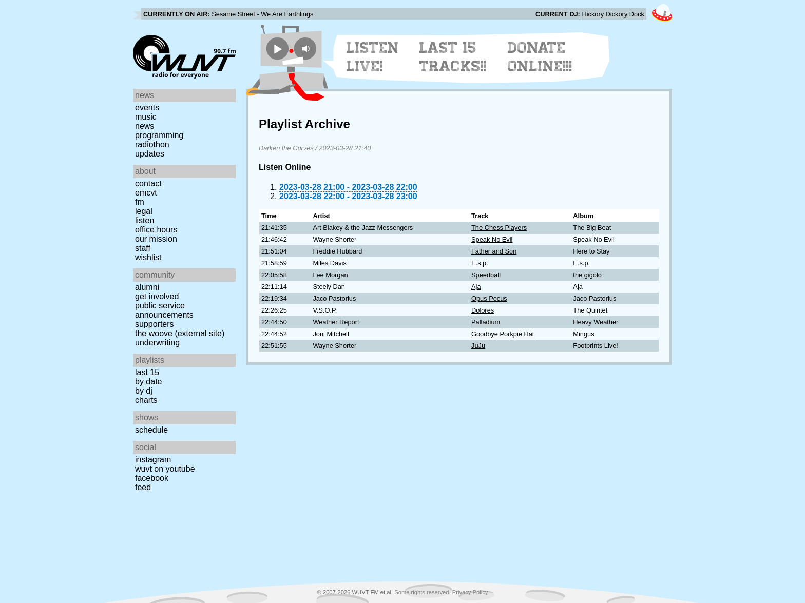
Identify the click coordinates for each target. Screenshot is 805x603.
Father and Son (493, 251)
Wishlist (148, 257)
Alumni (147, 287)
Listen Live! (373, 56)
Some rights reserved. (422, 592)
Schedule (151, 429)
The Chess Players (499, 227)
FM (139, 202)
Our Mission (156, 239)
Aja (476, 286)
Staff (142, 248)
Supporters (154, 324)
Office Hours (156, 229)
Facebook (151, 478)
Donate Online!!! (540, 56)
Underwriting (157, 342)
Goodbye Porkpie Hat (502, 334)
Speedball (486, 275)
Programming (159, 135)
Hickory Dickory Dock (613, 14)
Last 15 (147, 372)
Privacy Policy (470, 592)
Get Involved (157, 296)
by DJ (143, 390)
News (144, 126)
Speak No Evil (491, 239)
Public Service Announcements (164, 310)
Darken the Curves (286, 148)
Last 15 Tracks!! (453, 56)
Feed (143, 487)
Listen (144, 220)
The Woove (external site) (179, 333)
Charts (146, 400)
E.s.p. (479, 263)
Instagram (153, 459)
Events (147, 107)
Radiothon (152, 144)
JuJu (478, 345)
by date (148, 381)
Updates (149, 153)
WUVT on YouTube (165, 468)
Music (146, 116)
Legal (143, 211)
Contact (148, 183)
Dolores (482, 310)
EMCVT (146, 192)
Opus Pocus (489, 298)
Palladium (485, 322)
